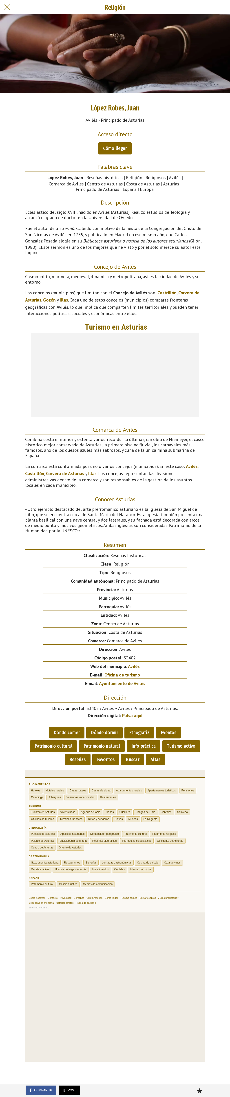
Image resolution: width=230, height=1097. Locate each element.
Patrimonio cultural (53, 746)
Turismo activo (181, 746)
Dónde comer (67, 732)
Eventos (168, 732)
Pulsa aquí (132, 715)
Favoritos (106, 759)
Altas (155, 759)
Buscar (132, 759)
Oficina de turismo (122, 675)
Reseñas (77, 759)
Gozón (49, 300)
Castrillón (167, 293)
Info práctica (143, 746)
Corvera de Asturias (65, 473)
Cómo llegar (115, 148)
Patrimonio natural (102, 746)
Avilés (192, 466)
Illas (64, 300)
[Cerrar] (7, 7)
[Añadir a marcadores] (199, 1090)
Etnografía (139, 732)
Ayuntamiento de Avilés (122, 683)
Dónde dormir (104, 732)
